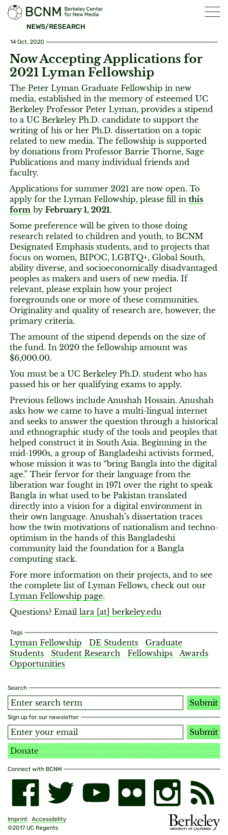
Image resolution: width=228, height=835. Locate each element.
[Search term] (95, 703)
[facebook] (25, 792)
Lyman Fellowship (46, 642)
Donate (24, 751)
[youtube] (96, 792)
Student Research (85, 653)
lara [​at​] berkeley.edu (120, 612)
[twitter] (61, 792)
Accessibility (49, 819)
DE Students (113, 642)
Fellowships (150, 653)
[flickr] (132, 792)
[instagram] (167, 792)
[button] (212, 12)
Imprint (17, 819)
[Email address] (95, 732)
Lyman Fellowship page (56, 596)
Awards (193, 653)
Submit (204, 703)
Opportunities (37, 664)
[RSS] (202, 792)
